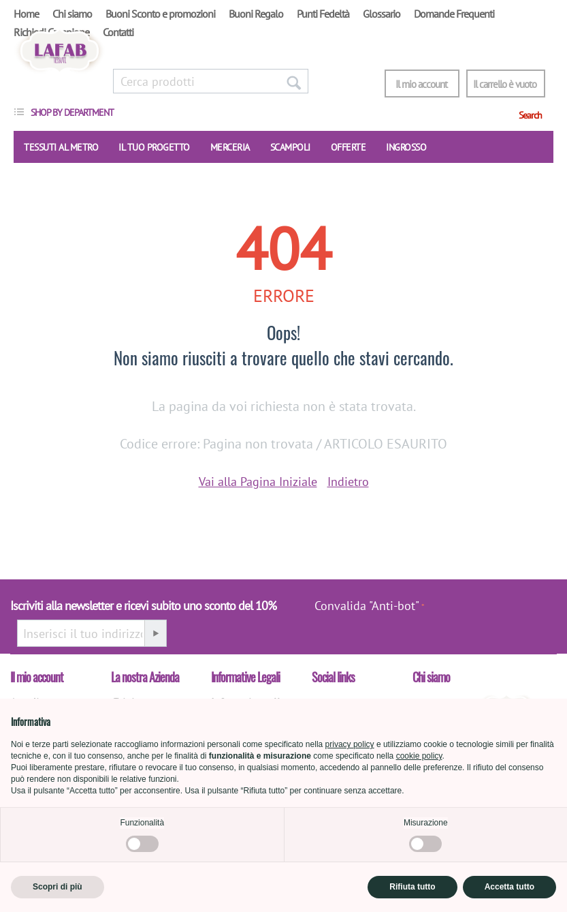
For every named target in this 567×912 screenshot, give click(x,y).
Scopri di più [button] (57, 887)
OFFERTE (348, 147)
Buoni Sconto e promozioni (160, 13)
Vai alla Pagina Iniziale (258, 481)
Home (26, 13)
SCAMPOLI (290, 147)
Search (530, 115)
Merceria (230, 147)
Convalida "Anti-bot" (366, 605)
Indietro (348, 481)
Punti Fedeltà (323, 13)
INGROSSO (406, 147)
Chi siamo (72, 13)
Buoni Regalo (256, 13)
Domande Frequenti (454, 13)
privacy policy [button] (349, 744)
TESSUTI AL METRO (61, 147)
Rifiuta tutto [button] (412, 887)
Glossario (381, 13)
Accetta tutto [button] (509, 887)
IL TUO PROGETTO (154, 147)
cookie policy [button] (419, 756)
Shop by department (72, 112)
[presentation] (494, 613)
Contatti (118, 32)
